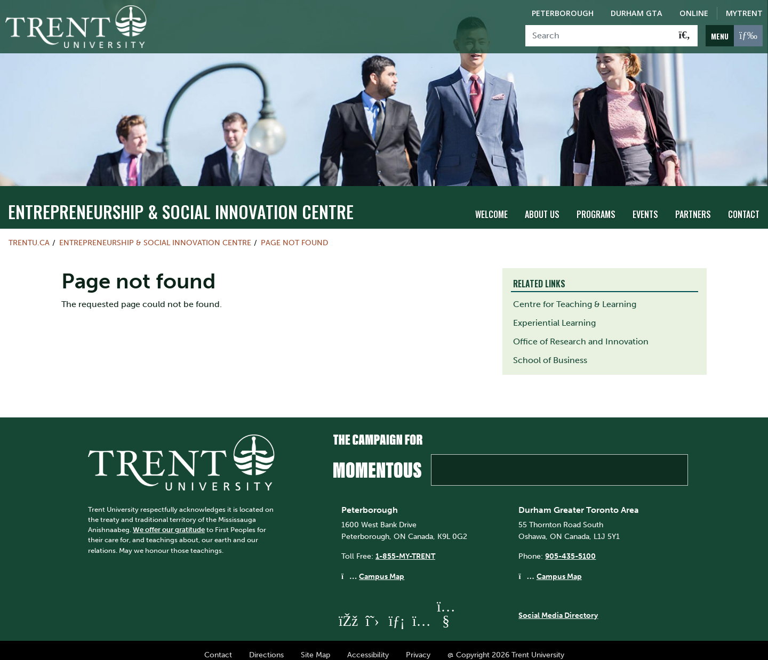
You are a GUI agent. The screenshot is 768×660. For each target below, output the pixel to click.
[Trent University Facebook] (348, 611)
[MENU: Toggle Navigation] (734, 35)
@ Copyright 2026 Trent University (505, 645)
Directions (266, 645)
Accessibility (368, 645)
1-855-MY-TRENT (405, 547)
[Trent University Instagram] (421, 611)
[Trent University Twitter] (372, 611)
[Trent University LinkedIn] (397, 611)
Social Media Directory (558, 606)
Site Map (315, 645)
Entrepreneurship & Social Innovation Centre (181, 201)
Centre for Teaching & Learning (574, 294)
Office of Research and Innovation (581, 332)
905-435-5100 (570, 547)
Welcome (491, 205)
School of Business (550, 350)
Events (645, 205)
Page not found (294, 233)
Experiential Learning (554, 313)
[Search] (598, 35)
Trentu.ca (29, 233)
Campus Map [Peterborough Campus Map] (381, 567)
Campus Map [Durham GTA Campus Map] (559, 567)
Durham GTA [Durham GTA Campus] (636, 13)
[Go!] (684, 35)
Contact (743, 205)
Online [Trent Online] (693, 13)
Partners (693, 205)
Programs (596, 205)
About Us (542, 205)
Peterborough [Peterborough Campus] (563, 13)
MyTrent (744, 13)
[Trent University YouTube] (446, 611)
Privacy (418, 645)
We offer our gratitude (169, 520)
